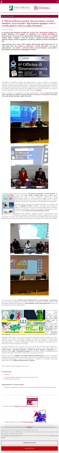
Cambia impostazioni (29, 443)
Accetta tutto (29, 448)
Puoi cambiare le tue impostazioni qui (11, 435)
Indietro (29, 427)
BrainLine (7, 374)
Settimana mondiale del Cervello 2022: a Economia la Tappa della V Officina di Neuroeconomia (30, 387)
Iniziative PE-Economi (20, 406)
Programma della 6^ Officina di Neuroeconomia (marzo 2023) (21, 377)
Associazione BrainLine (47, 32)
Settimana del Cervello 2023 (12, 379)
